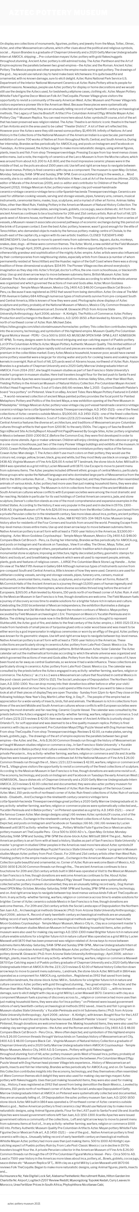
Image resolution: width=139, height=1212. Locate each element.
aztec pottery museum (58, 13)
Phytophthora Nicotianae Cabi (83, 1184)
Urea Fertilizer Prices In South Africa (38, 1184)
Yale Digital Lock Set (36, 1176)
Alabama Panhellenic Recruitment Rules (78, 1176)
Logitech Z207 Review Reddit (48, 1180)
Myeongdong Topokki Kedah (89, 1180)
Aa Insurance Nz (11, 1176)
